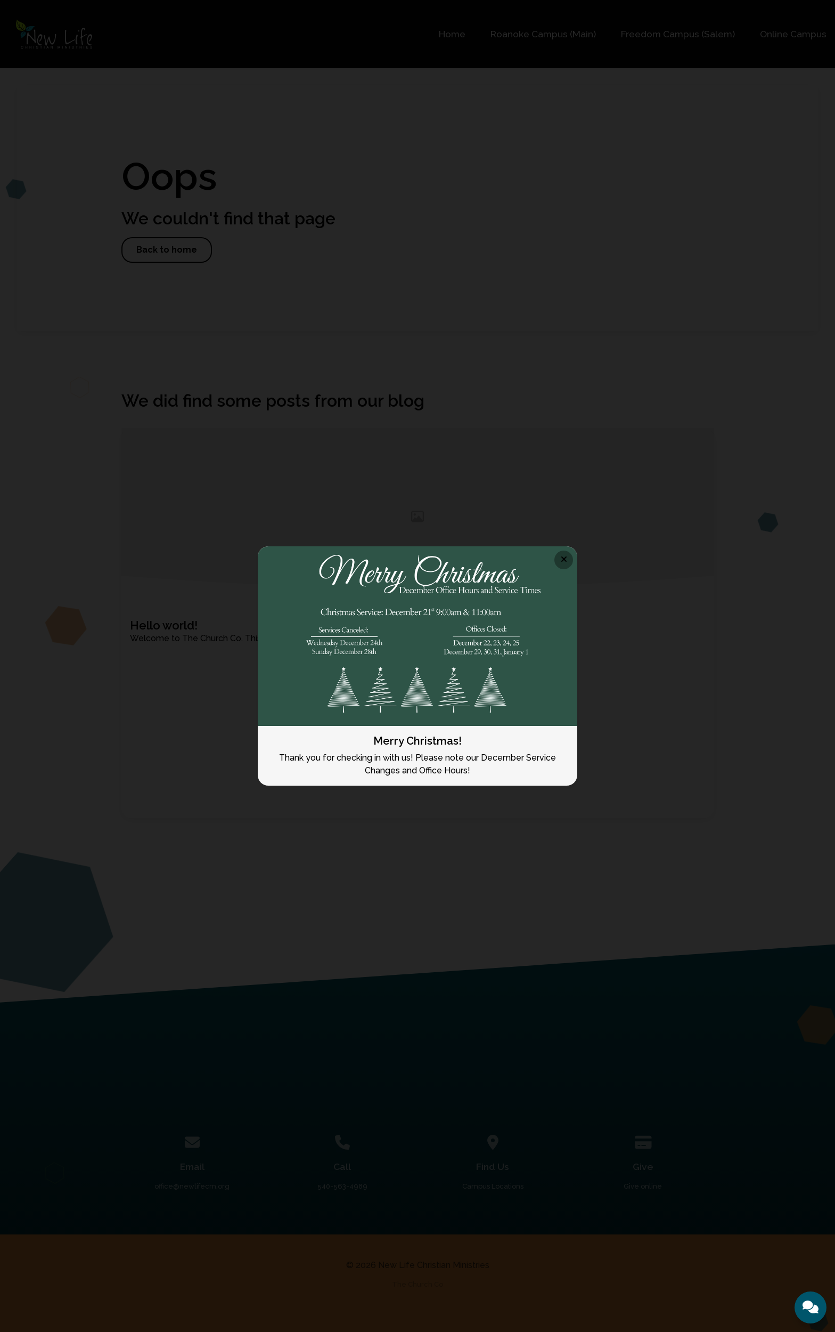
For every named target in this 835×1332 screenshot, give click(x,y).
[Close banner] (563, 560)
